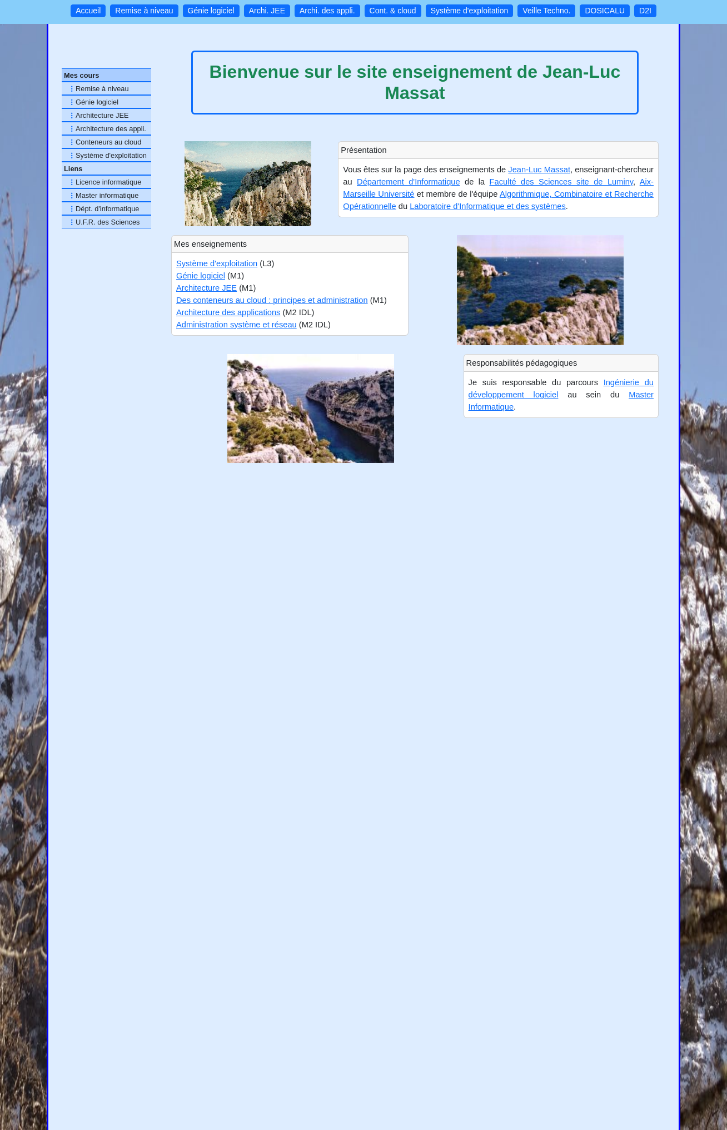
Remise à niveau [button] (144, 10)
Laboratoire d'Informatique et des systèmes (488, 206)
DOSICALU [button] (605, 10)
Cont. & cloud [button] (393, 10)
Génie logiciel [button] (211, 10)
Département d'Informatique (408, 181)
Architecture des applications (228, 312)
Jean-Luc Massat (539, 169)
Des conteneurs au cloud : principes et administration (272, 300)
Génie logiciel (200, 275)
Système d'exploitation (216, 263)
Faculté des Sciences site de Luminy (562, 181)
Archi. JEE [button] (267, 10)
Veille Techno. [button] (546, 10)
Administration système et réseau (236, 324)
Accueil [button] (88, 10)
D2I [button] (645, 10)
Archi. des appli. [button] (327, 10)
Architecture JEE (206, 287)
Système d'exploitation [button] (470, 10)
